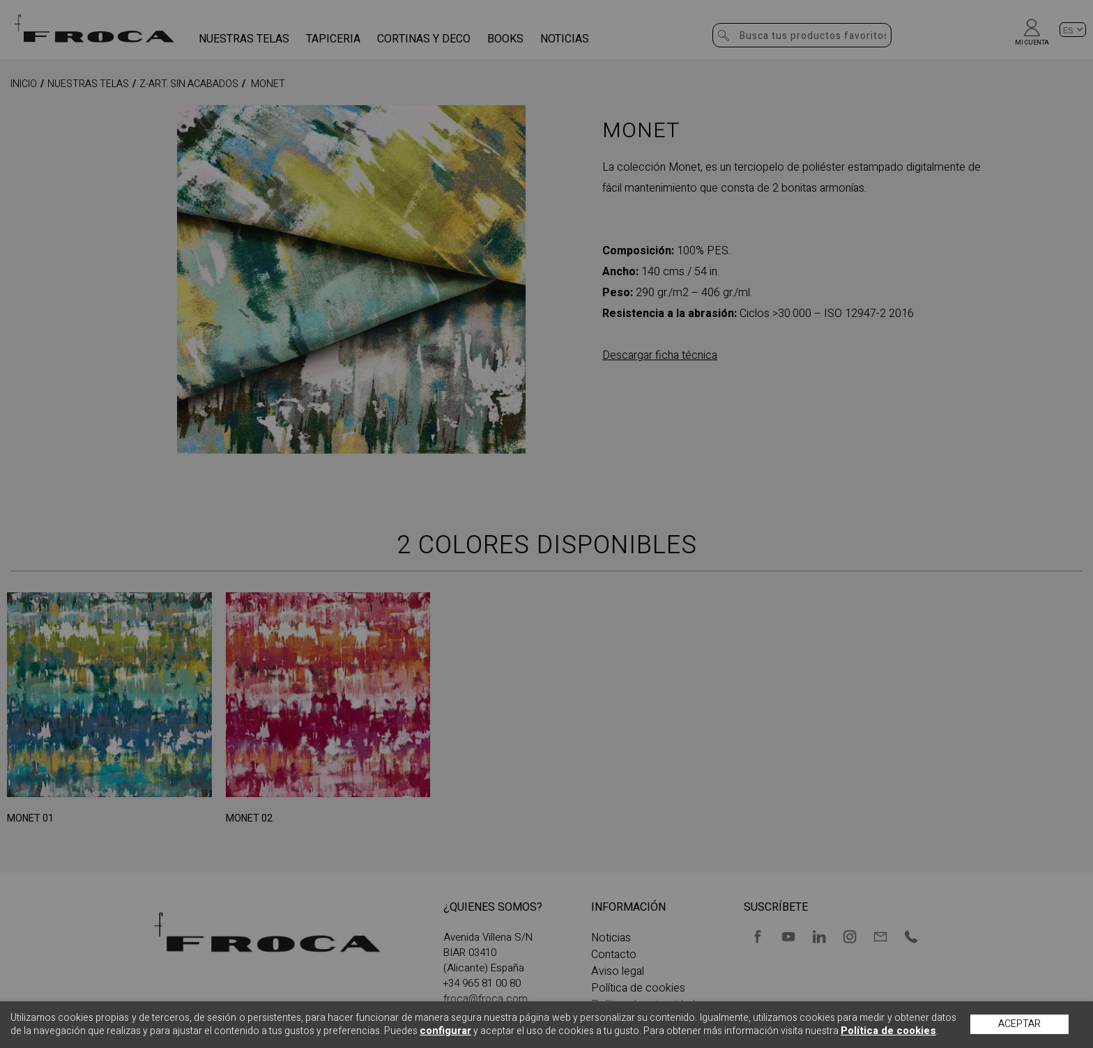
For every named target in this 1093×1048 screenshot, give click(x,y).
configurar (445, 1030)
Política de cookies (888, 1030)
